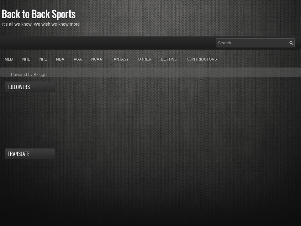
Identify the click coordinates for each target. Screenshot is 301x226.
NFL (43, 59)
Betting (169, 59)
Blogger (40, 74)
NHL (26, 59)
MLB (9, 59)
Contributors (202, 59)
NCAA (96, 59)
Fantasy (120, 59)
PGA (78, 59)
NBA (60, 59)
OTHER (144, 59)
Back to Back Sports (38, 13)
